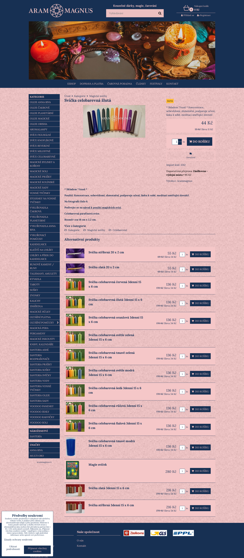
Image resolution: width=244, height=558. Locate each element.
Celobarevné (120, 230)
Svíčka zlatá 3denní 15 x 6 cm (109, 488)
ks (184, 254)
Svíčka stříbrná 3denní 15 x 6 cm (111, 505)
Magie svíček (98, 464)
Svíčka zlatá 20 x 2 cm (104, 267)
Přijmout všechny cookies (37, 550)
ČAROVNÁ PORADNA (119, 83)
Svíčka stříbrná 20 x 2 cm (106, 252)
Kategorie (74, 230)
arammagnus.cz (44, 462)
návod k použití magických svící (102, 207)
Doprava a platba (91, 83)
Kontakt (172, 83)
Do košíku (199, 141)
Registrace (204, 15)
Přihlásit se (187, 15)
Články (141, 83)
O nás (80, 540)
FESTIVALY (156, 83)
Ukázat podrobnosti (13, 547)
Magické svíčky (96, 230)
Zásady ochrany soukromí (18, 539)
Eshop (71, 83)
